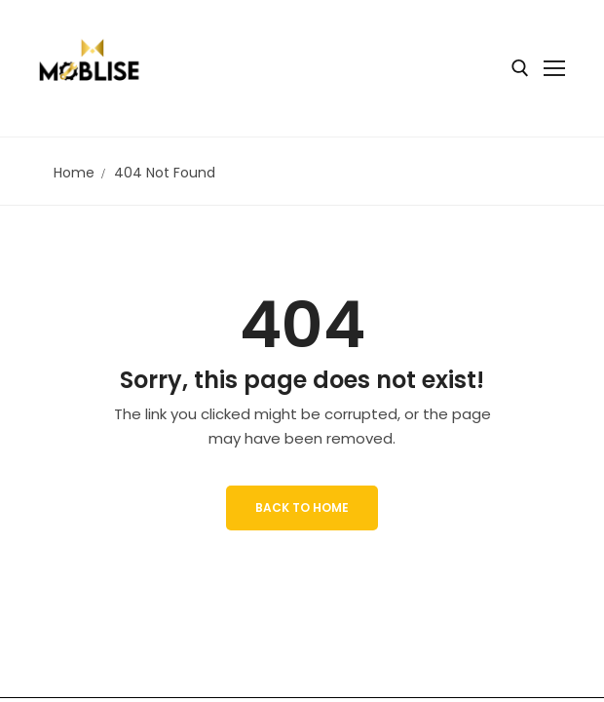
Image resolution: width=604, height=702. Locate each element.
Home (74, 172)
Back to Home (302, 507)
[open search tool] (520, 68)
